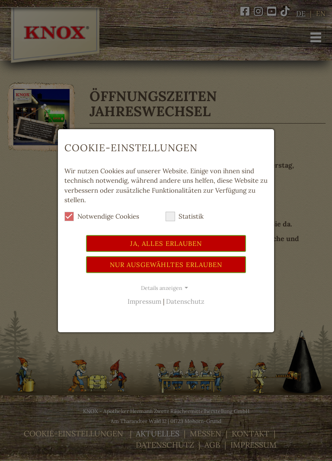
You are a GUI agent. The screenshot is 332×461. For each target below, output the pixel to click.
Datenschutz (185, 301)
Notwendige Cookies (101, 216)
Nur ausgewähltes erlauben (166, 265)
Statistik (185, 216)
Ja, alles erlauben (166, 243)
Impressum (144, 301)
